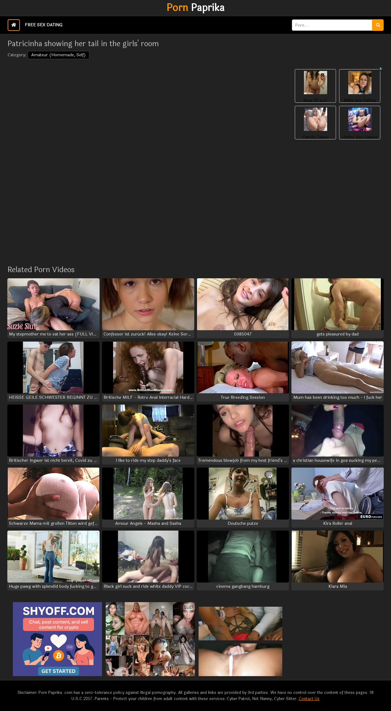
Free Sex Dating (43, 25)
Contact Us (309, 699)
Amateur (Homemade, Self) (58, 55)
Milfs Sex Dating (360, 100)
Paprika (195, 8)
